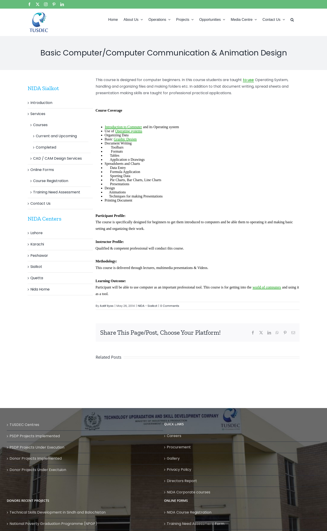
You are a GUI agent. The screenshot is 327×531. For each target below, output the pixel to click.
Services (37, 113)
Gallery (173, 458)
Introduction (41, 102)
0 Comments (169, 306)
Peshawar (39, 255)
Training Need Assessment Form (195, 523)
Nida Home (40, 289)
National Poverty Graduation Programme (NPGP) (53, 523)
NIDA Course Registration (189, 512)
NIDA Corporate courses (188, 492)
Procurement (179, 447)
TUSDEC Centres (24, 424)
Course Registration (50, 180)
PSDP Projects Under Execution (37, 447)
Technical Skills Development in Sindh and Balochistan (58, 512)
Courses (40, 124)
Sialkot (36, 266)
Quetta (36, 278)
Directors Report (182, 480)
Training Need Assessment (56, 192)
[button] (292, 19)
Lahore (36, 232)
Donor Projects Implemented (36, 458)
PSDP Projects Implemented (35, 436)
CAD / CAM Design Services (57, 158)
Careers (174, 435)
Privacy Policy (179, 469)
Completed (46, 147)
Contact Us (40, 203)
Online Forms (42, 169)
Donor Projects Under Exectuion (38, 469)
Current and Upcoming (56, 136)
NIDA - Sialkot (147, 306)
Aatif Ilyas (107, 306)
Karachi (37, 244)
